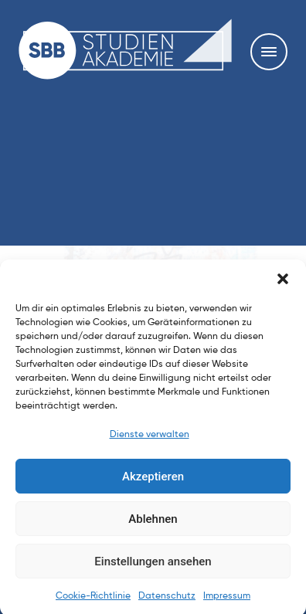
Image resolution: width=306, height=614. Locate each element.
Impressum (226, 604)
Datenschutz (167, 604)
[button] (283, 287)
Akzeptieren (153, 484)
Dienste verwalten (149, 443)
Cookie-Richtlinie (93, 604)
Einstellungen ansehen (152, 569)
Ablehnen (152, 527)
